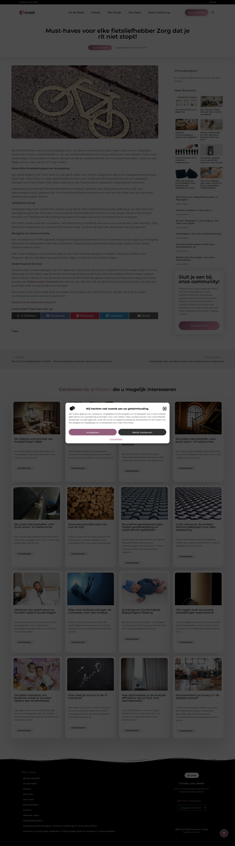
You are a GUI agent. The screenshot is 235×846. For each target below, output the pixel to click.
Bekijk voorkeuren (142, 432)
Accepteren (92, 432)
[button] (164, 408)
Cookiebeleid (116, 439)
